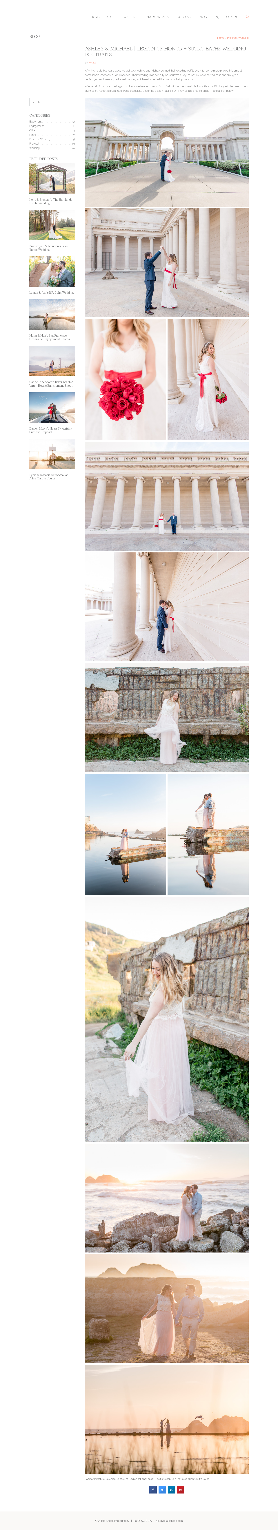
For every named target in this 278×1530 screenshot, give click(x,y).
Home (95, 17)
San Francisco (179, 1478)
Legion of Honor (138, 1478)
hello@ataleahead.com (169, 1520)
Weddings (131, 17)
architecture (98, 1478)
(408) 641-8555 (143, 1520)
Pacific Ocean (163, 1478)
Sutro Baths (202, 1478)
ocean (151, 1478)
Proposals (184, 17)
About (112, 17)
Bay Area (111, 1478)
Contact (233, 17)
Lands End (122, 1478)
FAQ (216, 17)
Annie (92, 63)
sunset (191, 1478)
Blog (203, 17)
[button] (247, 17)
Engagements (157, 17)
